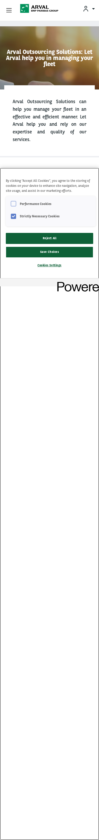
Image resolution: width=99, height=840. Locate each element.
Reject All (49, 238)
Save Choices (49, 252)
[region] (49, 504)
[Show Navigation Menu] (9, 10)
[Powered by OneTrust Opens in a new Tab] (76, 283)
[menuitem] (89, 8)
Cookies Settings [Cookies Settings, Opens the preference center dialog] (49, 265)
